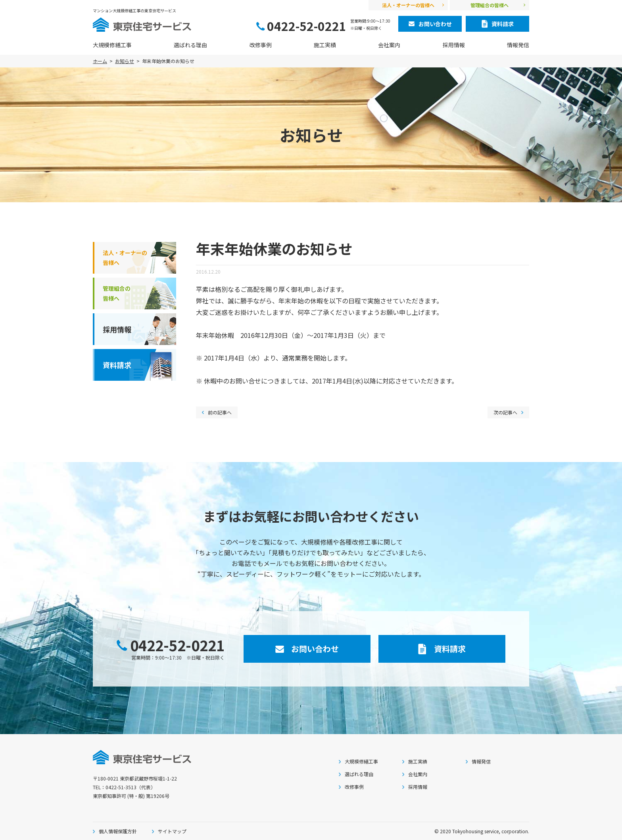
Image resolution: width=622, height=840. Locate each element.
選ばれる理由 (190, 45)
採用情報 (454, 45)
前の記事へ (220, 412)
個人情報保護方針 (118, 831)
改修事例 (261, 45)
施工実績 (325, 45)
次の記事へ (505, 412)
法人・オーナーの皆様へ (408, 5)
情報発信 (518, 45)
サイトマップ (172, 831)
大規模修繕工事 (112, 45)
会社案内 (389, 45)
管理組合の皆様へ (489, 5)
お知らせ (124, 61)
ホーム (100, 61)
